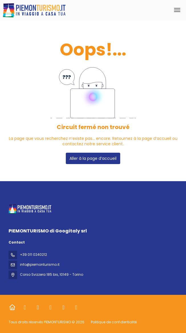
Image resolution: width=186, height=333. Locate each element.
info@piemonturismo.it (40, 264)
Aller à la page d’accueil (93, 158)
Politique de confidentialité (114, 322)
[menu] (177, 10)
